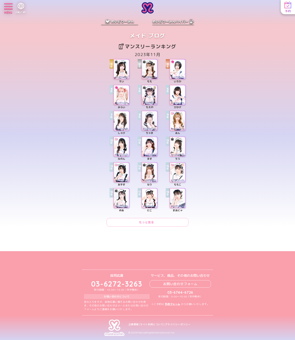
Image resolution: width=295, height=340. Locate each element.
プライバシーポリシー (178, 324)
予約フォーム (172, 304)
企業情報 (133, 324)
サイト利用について (151, 324)
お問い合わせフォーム (180, 284)
